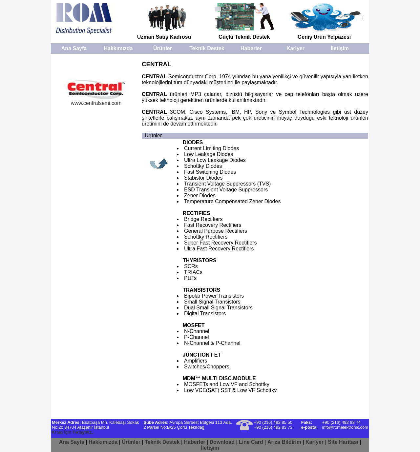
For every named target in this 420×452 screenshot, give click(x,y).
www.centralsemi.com (96, 101)
